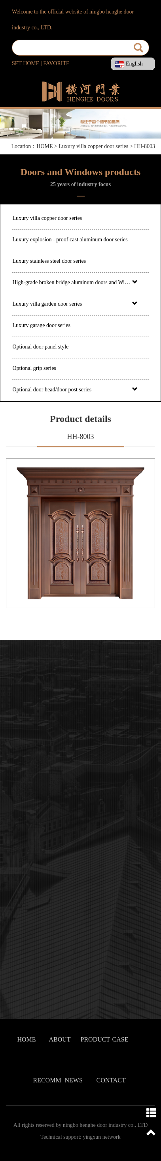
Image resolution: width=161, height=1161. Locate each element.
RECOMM (47, 1080)
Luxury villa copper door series (93, 146)
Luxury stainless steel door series (49, 261)
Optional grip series (34, 368)
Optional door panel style (40, 347)
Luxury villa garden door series (47, 304)
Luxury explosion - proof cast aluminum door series (69, 240)
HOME (45, 146)
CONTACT (111, 1080)
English (129, 64)
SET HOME (25, 63)
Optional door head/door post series (51, 390)
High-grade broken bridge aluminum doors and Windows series (71, 282)
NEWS (74, 1080)
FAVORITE (56, 63)
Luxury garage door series (41, 325)
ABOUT (60, 1039)
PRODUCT (95, 1039)
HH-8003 (144, 146)
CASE (120, 1039)
